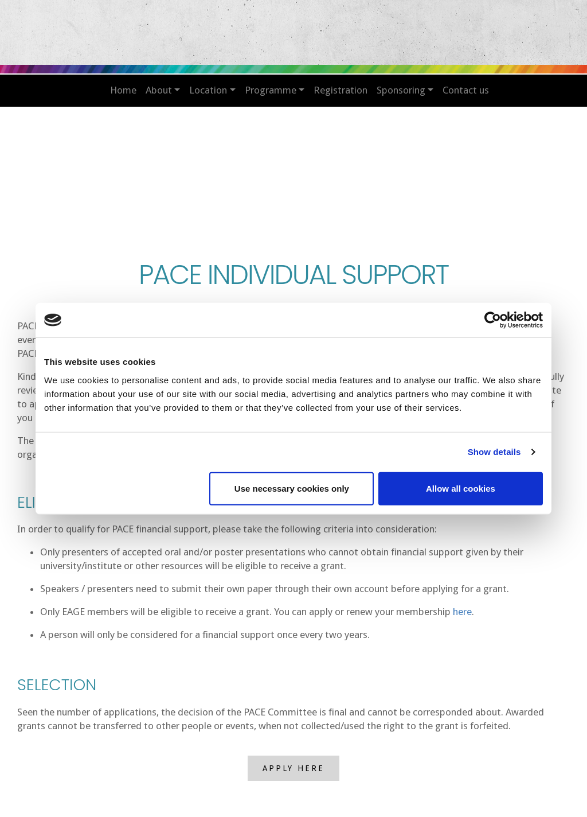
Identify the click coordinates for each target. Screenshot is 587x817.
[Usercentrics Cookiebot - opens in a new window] (493, 320)
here (462, 611)
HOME (123, 90)
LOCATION (208, 90)
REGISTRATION (340, 90)
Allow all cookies (460, 488)
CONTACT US (466, 90)
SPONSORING (401, 90)
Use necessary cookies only (291, 488)
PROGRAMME (270, 90)
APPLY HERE (293, 768)
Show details (494, 452)
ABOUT (159, 90)
